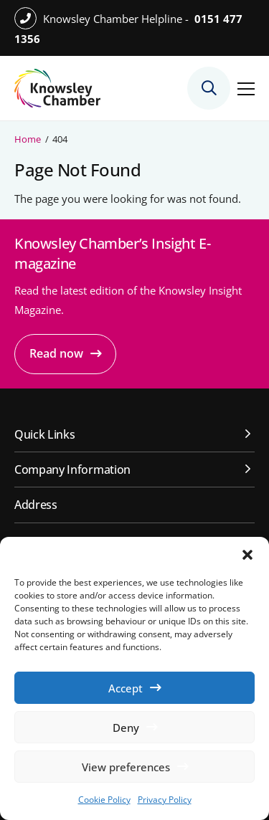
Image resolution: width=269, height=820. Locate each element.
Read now (56, 353)
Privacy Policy (165, 799)
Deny (126, 727)
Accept (125, 688)
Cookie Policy (104, 799)
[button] (247, 555)
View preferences (126, 767)
